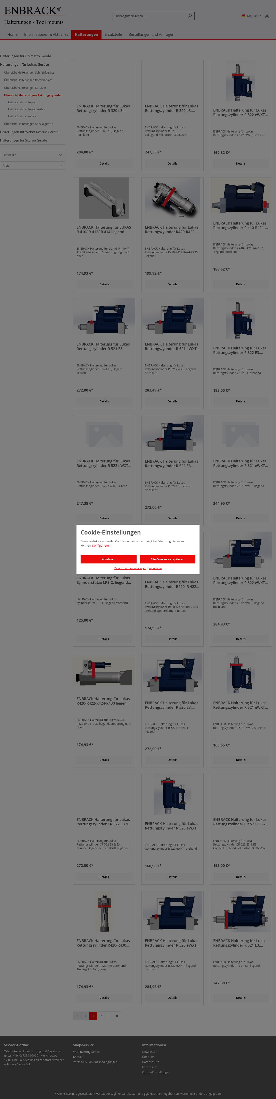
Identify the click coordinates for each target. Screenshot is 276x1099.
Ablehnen (108, 559)
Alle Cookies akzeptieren (167, 559)
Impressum (155, 568)
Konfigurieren (101, 545)
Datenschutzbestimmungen (130, 568)
